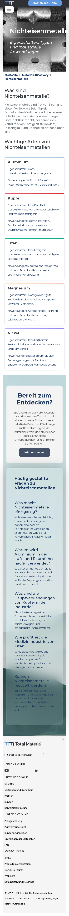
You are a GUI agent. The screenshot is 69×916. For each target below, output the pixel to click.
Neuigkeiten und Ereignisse (19, 882)
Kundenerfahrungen (16, 833)
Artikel (8, 858)
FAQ (7, 845)
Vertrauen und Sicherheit (19, 790)
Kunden (9, 802)
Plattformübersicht (15, 827)
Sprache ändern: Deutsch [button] (20, 755)
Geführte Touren (14, 870)
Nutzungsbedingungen (47, 898)
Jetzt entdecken (34, 452)
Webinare (10, 876)
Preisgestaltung (13, 821)
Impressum (24, 898)
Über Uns (9, 784)
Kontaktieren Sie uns (16, 808)
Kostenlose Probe (45, 3)
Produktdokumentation (18, 864)
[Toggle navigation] (9, 9)
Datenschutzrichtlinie (15, 903)
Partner (9, 796)
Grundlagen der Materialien (20, 839)
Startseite (9, 898)
